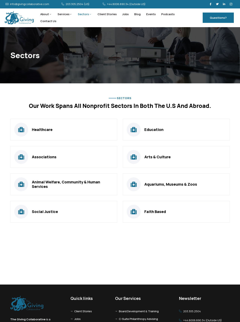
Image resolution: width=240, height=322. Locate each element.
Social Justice (45, 211)
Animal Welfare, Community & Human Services (66, 184)
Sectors (83, 14)
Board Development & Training (139, 311)
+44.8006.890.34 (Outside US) (126, 4)
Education (154, 129)
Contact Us (48, 21)
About (44, 14)
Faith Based (155, 211)
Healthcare (42, 129)
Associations (44, 156)
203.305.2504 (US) (77, 4)
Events (151, 14)
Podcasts (168, 14)
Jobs (125, 14)
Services (63, 14)
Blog (137, 14)
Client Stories (107, 14)
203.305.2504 (192, 311)
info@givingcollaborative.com (29, 4)
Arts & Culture (157, 156)
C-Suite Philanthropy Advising (138, 319)
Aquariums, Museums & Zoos (170, 184)
